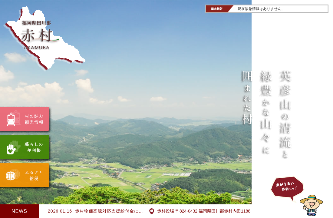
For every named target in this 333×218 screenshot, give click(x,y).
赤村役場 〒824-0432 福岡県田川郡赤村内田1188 (199, 211)
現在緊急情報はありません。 (261, 9)
